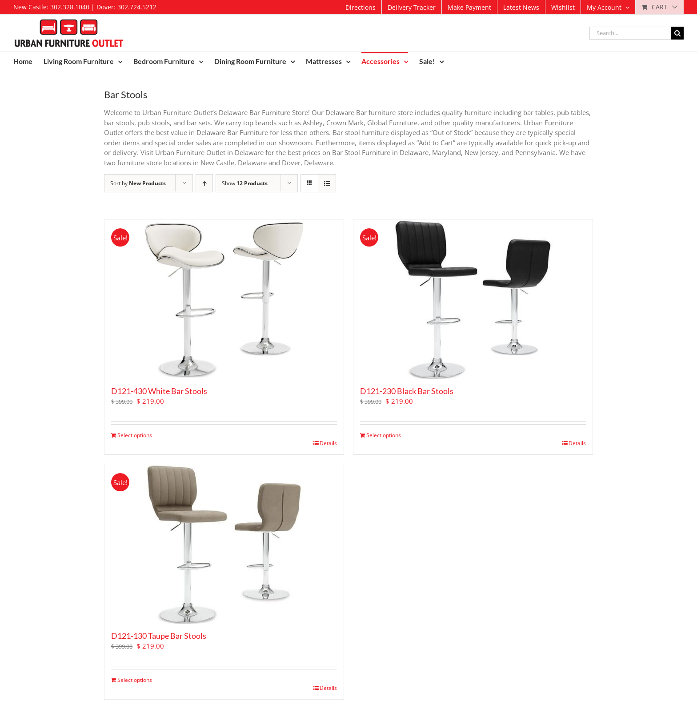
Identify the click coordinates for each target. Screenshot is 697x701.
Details (328, 443)
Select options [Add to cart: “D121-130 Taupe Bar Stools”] (134, 680)
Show (245, 183)
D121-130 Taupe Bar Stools (158, 636)
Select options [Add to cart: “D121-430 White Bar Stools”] (134, 435)
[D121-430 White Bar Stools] (224, 299)
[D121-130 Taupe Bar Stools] (224, 544)
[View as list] (327, 183)
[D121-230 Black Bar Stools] (473, 299)
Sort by (138, 183)
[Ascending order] (204, 183)
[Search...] (630, 33)
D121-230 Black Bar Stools (406, 391)
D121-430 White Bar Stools (159, 391)
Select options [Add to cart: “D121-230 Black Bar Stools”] (383, 435)
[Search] (677, 33)
